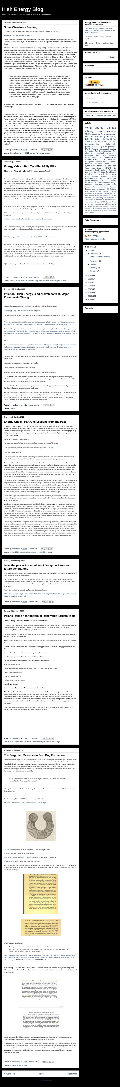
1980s (17, 552)
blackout (108, 178)
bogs (21, 1065)
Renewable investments (106, 162)
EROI (103, 202)
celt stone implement (13, 850)
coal (21, 552)
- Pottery (7, 853)
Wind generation (108, 134)
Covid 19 (18, 153)
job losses (112, 195)
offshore (108, 204)
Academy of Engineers (101, 206)
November (94, 261)
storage (97, 202)
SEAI (102, 178)
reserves (88, 185)
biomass (23, 742)
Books (12, 153)
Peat (25, 1065)
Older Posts (72, 1074)
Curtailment (111, 159)
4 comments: (33, 602)
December (94, 254)
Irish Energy (93, 236)
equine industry (105, 210)
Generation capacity (102, 185)
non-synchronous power (100, 165)
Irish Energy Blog (22, 9)
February (94, 268)
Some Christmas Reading (20, 27)
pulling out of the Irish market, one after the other (26, 518)
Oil (96, 162)
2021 (90, 276)
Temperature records (105, 141)
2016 (90, 293)
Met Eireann (97, 168)
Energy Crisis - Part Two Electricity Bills (30, 166)
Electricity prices (56, 281)
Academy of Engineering (94, 198)
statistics (113, 210)
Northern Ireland (97, 153)
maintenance (99, 204)
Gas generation (109, 147)
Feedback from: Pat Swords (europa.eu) (18, 35)
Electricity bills (44, 281)
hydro (29, 742)
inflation (12, 408)
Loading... (89, 70)
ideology (50, 447)
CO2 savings (91, 176)
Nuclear (88, 159)
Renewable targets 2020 (41, 742)
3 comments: (33, 1062)
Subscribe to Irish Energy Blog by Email (100, 115)
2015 (90, 296)
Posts (90, 99)
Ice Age (93, 208)
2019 (90, 282)
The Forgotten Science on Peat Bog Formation (34, 755)
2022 (90, 251)
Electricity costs (97, 139)
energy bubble (99, 159)
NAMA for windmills (100, 187)
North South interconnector (104, 157)
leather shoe (10, 861)
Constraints (108, 193)
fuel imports (104, 195)
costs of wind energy (30, 281)
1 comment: (33, 150)
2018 (90, 286)
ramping (94, 180)
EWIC (87, 149)
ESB (108, 172)
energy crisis (37, 552)
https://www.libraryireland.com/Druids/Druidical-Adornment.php (25, 803)
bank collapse (101, 170)
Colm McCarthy (99, 172)
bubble (92, 191)
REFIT (65, 281)
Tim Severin (96, 210)
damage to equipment (104, 200)
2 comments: (33, 738)
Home (41, 1074)
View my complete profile (95, 239)
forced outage (110, 183)
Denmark (104, 176)
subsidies (112, 155)
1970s (12, 552)
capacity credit (102, 164)
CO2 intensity (110, 180)
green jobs (89, 204)
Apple (101, 180)
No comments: (34, 277)
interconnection (92, 144)
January (93, 271)
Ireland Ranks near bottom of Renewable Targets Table (39, 615)
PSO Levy (97, 146)
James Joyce (111, 202)
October (93, 264)
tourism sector (89, 212)
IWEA (106, 198)
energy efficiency (102, 191)
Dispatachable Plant (93, 183)
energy (32, 153)
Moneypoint (47, 552)
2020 (90, 279)
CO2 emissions (92, 134)
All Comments (93, 102)
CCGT (87, 157)
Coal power (28, 552)
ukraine (47, 153)
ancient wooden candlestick (17, 857)
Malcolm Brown (101, 208)
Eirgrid (109, 139)
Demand (95, 149)
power (91, 202)
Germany (96, 174)
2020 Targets (14, 742)
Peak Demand (110, 153)
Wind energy (55, 742)
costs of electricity (16, 281)
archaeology (14, 1065)
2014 (90, 299)
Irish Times (105, 174)
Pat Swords (40, 153)
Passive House (94, 195)
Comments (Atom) (45, 1080)
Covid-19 (25, 153)
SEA (103, 183)
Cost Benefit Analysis (103, 151)
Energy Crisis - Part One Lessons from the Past (35, 421)
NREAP (108, 168)
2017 (90, 289)
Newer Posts (9, 1074)
